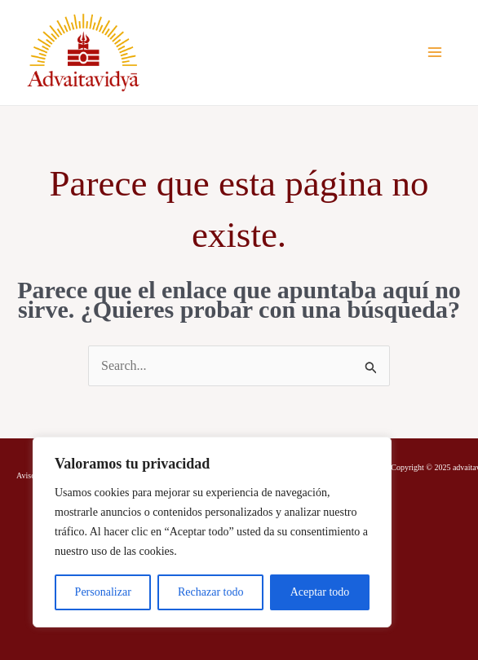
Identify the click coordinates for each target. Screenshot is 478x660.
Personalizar (103, 592)
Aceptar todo (320, 592)
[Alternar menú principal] (435, 52)
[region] (212, 532)
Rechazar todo (210, 592)
